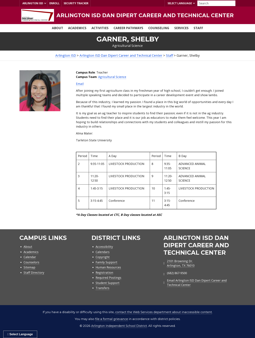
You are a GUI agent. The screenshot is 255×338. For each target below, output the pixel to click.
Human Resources (108, 267)
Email (80, 84)
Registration (104, 272)
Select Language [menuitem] (179, 3)
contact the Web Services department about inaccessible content (163, 312)
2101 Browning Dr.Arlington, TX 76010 (180, 263)
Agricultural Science (112, 77)
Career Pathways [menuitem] (128, 28)
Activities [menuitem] (100, 28)
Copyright (103, 257)
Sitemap (29, 267)
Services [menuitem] (181, 28)
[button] (45, 3)
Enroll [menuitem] (54, 3)
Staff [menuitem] (198, 28)
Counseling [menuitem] (158, 28)
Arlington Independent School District (119, 326)
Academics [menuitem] (77, 28)
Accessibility (104, 247)
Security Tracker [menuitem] (76, 3)
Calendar (30, 257)
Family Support (106, 262)
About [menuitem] (57, 28)
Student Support (107, 283)
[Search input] (215, 3)
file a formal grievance (111, 319)
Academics (31, 252)
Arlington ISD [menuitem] (32, 3)
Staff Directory (34, 272)
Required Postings (108, 278)
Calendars (102, 252)
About (28, 247)
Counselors (31, 262)
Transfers (102, 288)
